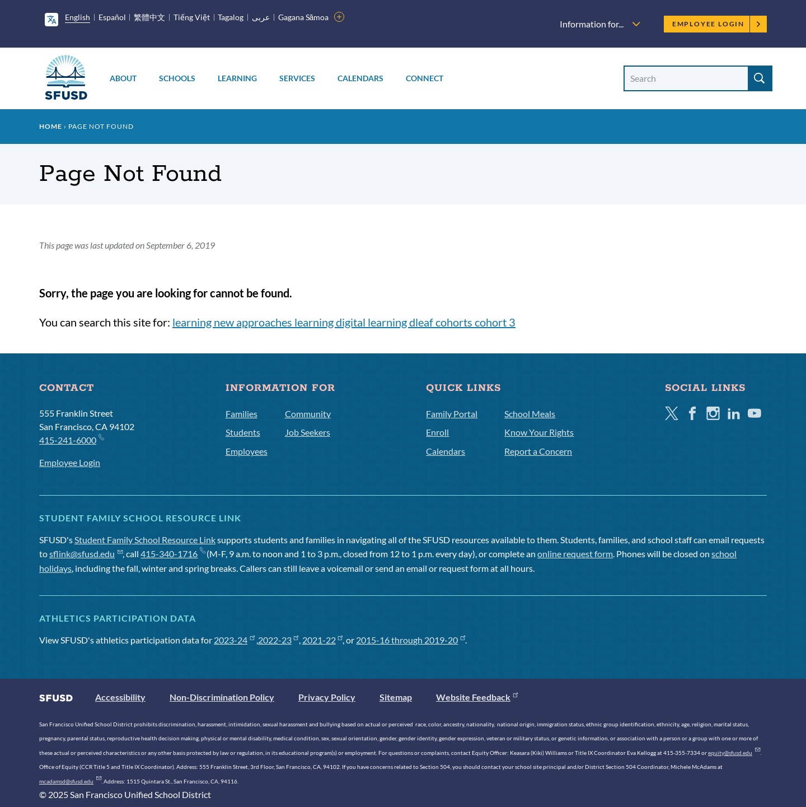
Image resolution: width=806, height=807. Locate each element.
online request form (575, 553)
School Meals (529, 413)
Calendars (360, 78)
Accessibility (120, 697)
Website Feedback (477, 697)
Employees (247, 451)
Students (243, 432)
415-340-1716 (172, 553)
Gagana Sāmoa (303, 17)
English (77, 17)
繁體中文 (149, 17)
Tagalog (230, 17)
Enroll (437, 432)
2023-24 (234, 640)
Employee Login (716, 24)
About (123, 78)
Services (297, 78)
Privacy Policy (326, 697)
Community (308, 413)
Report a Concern (538, 451)
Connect (424, 78)
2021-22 (322, 640)
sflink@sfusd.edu (86, 553)
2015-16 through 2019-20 (410, 640)
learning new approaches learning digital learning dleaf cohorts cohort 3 (344, 322)
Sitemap (395, 697)
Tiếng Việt (192, 17)
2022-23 (278, 640)
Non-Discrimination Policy (222, 697)
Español (112, 17)
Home (50, 126)
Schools (177, 78)
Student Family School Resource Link (144, 539)
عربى (261, 17)
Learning (237, 78)
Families (241, 413)
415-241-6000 (71, 439)
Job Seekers (307, 432)
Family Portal (451, 413)
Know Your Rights (539, 432)
